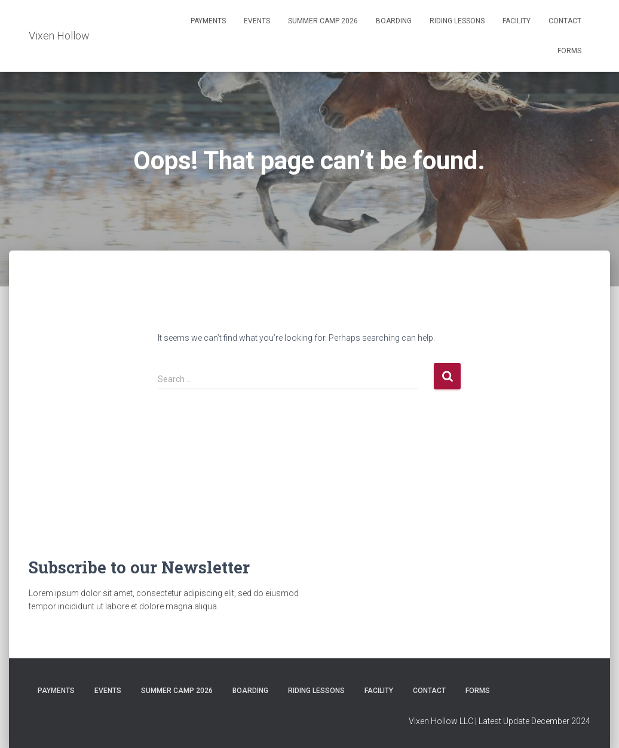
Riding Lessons (457, 21)
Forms (569, 51)
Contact (564, 21)
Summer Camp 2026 (323, 21)
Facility (516, 21)
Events (257, 21)
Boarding (394, 21)
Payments (208, 21)
